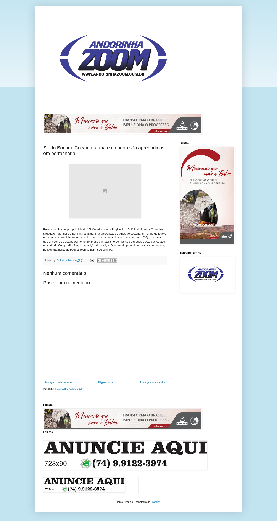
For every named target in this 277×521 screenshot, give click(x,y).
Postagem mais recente (58, 382)
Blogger (155, 501)
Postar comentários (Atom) (68, 388)
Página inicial (105, 382)
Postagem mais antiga (153, 382)
